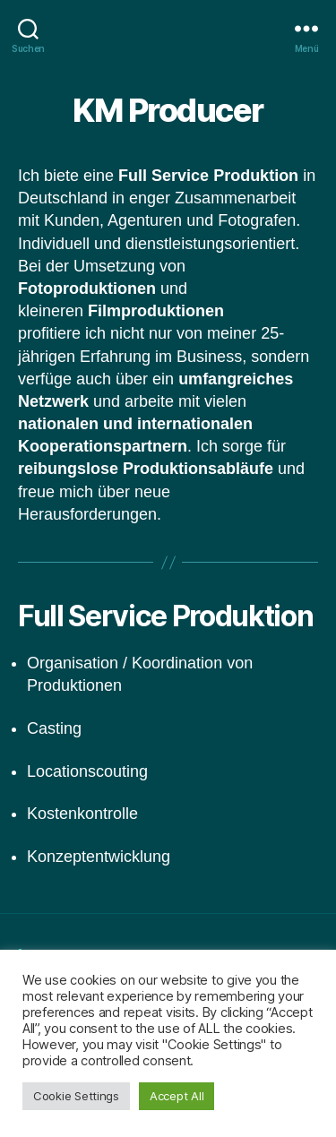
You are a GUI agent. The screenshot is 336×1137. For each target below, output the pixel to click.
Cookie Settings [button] (76, 1096)
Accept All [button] (176, 1096)
